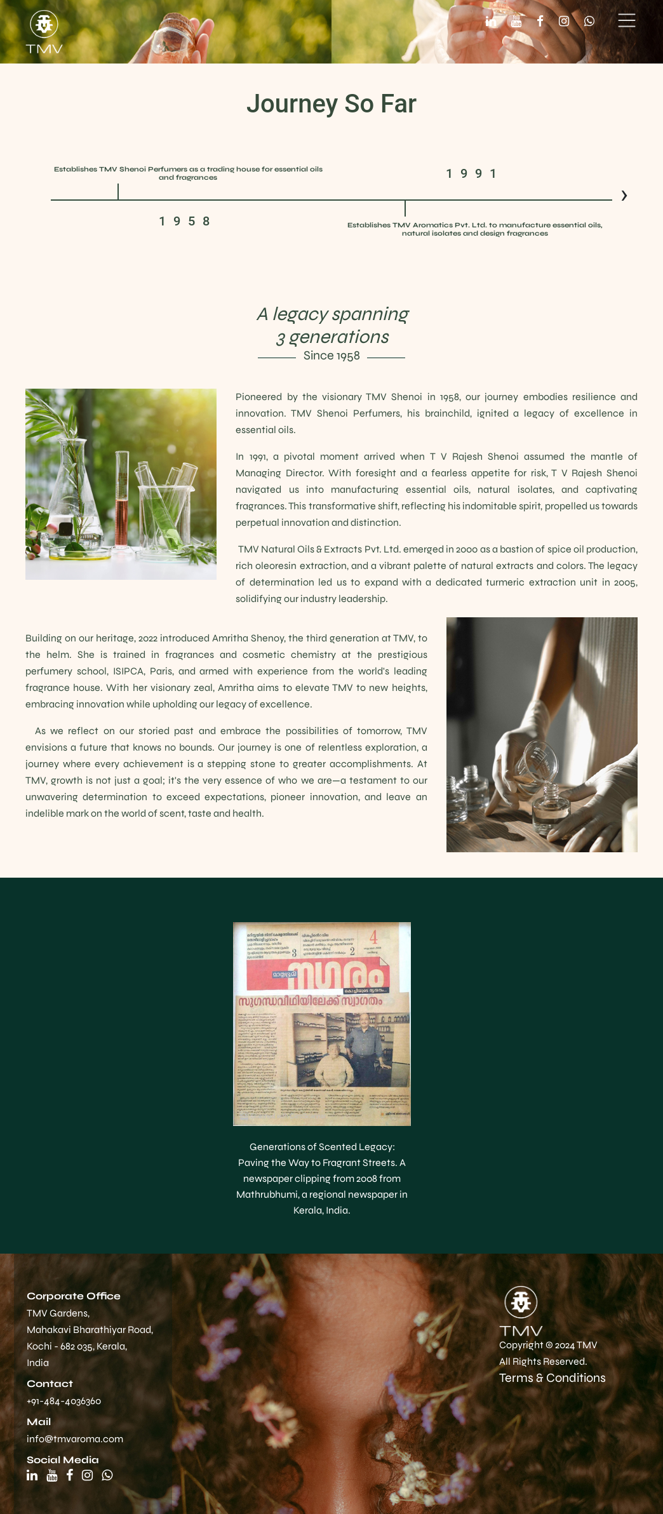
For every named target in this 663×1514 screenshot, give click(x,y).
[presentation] (624, 194)
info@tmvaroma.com (75, 1439)
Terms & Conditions (552, 1378)
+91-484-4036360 (64, 1401)
